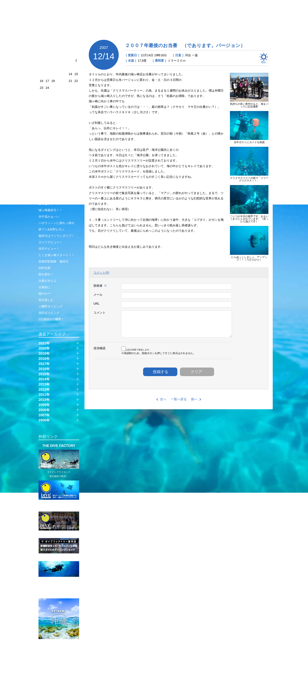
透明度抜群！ (47, 156)
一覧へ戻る (179, 399)
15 (76, 74)
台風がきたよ (47, 280)
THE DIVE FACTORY (58, 446)
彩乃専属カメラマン (51, 126)
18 (53, 81)
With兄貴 (44, 268)
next (78, 45)
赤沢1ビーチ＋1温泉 (52, 120)
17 (47, 81)
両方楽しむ (45, 300)
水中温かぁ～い (48, 216)
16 (41, 81)
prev (39, 45)
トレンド (44, 163)
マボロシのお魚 (48, 186)
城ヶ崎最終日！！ (50, 210)
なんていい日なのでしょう (56, 143)
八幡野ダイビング (50, 306)
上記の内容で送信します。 (136, 349)
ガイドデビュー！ (50, 242)
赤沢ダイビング (48, 312)
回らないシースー (50, 203)
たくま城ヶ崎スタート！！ (56, 255)
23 (41, 87)
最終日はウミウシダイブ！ (56, 235)
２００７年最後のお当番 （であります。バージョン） (185, 45)
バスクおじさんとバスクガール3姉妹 (57, 178)
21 (70, 81)
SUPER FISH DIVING (59, 594)
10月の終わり (47, 150)
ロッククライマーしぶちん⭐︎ (57, 169)
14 (70, 74)
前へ (194, 399)
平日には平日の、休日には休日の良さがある (57, 135)
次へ (163, 399)
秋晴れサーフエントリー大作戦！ (57, 195)
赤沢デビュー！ (48, 248)
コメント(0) (101, 272)
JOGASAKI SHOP (84, 12)
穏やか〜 (44, 293)
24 (47, 87)
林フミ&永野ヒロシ (51, 229)
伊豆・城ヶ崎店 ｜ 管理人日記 (61, 20)
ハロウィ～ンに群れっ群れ (56, 223)
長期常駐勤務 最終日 (53, 261)
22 (76, 81)
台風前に (44, 287)
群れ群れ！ (45, 274)
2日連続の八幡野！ (51, 319)
